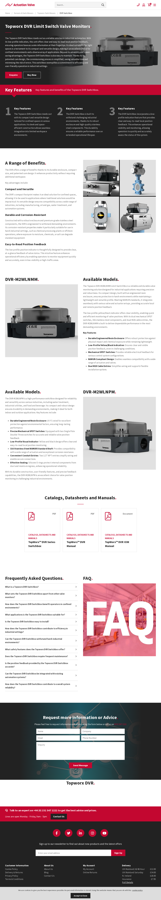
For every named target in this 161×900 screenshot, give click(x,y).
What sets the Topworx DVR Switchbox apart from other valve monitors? (35, 595)
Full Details (127, 882)
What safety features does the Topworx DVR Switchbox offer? (35, 649)
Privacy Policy (11, 875)
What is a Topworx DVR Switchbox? (22, 586)
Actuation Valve (20, 5)
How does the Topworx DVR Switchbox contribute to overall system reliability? (37, 686)
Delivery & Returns (14, 872)
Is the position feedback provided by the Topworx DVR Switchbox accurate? (36, 665)
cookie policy (137, 890)
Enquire (13, 74)
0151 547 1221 (120, 724)
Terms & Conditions (14, 879)
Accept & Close (80, 895)
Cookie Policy (11, 869)
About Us (48, 869)
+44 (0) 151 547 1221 (45, 810)
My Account (88, 869)
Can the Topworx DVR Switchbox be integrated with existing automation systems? (34, 675)
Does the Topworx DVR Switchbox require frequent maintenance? (36, 656)
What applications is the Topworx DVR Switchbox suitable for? (35, 614)
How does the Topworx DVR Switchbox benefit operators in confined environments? (38, 606)
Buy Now (31, 74)
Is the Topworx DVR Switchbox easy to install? (27, 621)
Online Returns (90, 872)
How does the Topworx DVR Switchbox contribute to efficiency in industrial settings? (36, 630)
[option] (42, 530)
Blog (46, 872)
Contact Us (58, 816)
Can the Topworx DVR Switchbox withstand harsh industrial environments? (33, 640)
